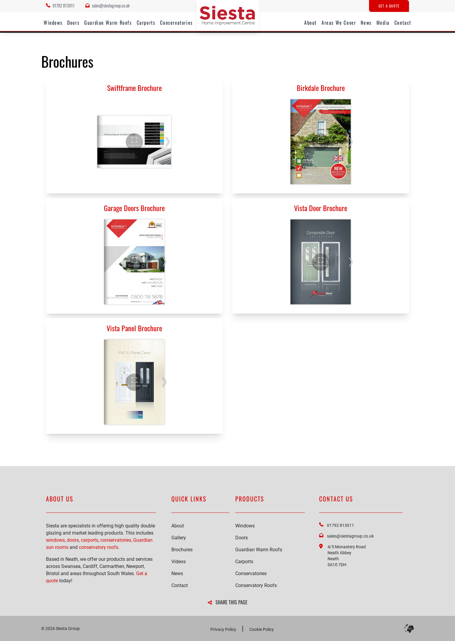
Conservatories (176, 22)
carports (89, 540)
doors (73, 540)
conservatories (115, 540)
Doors (73, 22)
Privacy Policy (223, 629)
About (310, 22)
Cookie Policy (261, 629)
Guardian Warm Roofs (108, 22)
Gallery (178, 538)
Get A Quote (389, 5)
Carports (146, 22)
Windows (53, 22)
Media (383, 22)
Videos (178, 561)
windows (55, 540)
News (366, 22)
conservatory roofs (98, 547)
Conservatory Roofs (256, 585)
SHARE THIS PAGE (228, 602)
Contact (402, 22)
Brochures (182, 549)
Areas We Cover (339, 22)
